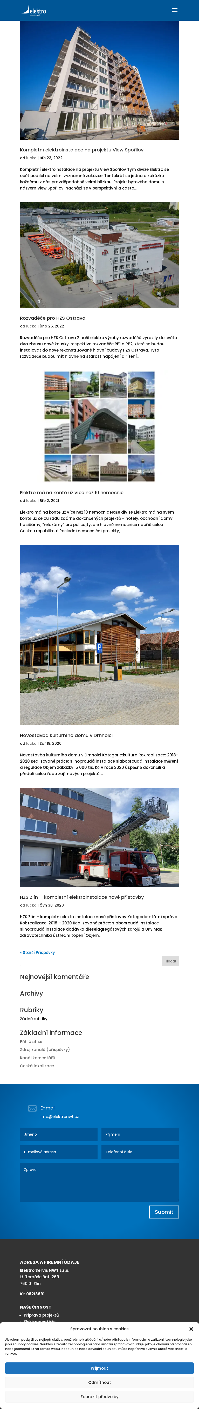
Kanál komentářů (37, 1058)
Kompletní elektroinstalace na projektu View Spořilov (81, 150)
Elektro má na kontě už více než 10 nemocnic (71, 492)
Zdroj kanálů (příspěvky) (45, 1049)
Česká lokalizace (37, 1066)
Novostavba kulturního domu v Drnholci (66, 735)
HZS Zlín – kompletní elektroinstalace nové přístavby (82, 897)
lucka (31, 157)
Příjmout (99, 1368)
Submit (164, 1212)
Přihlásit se (31, 1041)
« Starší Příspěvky (37, 952)
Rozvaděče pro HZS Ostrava (52, 318)
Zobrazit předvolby (99, 1396)
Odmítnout (99, 1382)
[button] (191, 1329)
